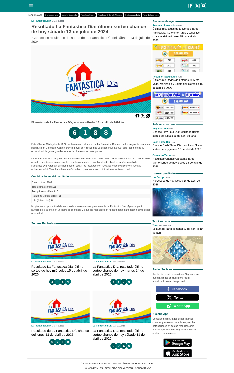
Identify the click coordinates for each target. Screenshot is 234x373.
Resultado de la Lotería (119, 368)
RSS (151, 363)
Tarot (155, 225)
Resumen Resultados (165, 25)
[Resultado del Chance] (70, 6)
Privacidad (140, 363)
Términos (127, 363)
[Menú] (30, 4)
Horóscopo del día (132, 15)
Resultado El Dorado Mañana (109, 15)
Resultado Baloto (87, 15)
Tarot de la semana (150, 15)
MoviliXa (98, 368)
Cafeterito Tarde (162, 155)
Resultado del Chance (106, 363)
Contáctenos (143, 368)
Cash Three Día (161, 142)
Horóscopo (159, 177)
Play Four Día (160, 128)
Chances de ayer (51, 15)
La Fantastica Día (41, 21)
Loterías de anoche (69, 15)
